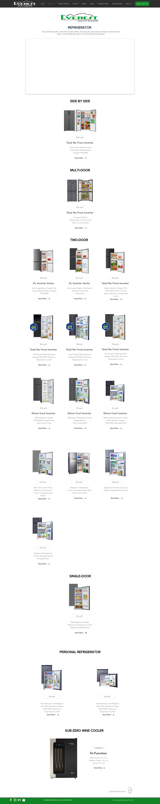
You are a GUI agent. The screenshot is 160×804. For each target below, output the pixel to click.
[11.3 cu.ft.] (43, 408)
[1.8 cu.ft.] (107, 696)
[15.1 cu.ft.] (79, 207)
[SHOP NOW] (142, 4)
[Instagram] (15, 800)
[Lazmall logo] (19, 800)
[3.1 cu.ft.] (115, 408)
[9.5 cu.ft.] (43, 344)
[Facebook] (11, 800)
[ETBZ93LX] (98, 748)
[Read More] (79, 158)
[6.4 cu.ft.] (115, 278)
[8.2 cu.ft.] (79, 278)
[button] (84, 4)
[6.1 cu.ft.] (79, 482)
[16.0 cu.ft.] (79, 137)
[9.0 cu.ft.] (43, 278)
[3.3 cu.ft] (51, 696)
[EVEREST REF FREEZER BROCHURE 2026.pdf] (130, 791)
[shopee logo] (24, 800)
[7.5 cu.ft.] (79, 408)
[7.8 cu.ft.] (79, 344)
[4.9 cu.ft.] (115, 482)
